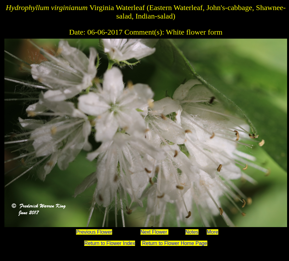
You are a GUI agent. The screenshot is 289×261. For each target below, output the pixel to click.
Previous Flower (94, 232)
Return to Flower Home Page (174, 243)
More (212, 232)
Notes (192, 232)
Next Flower (154, 232)
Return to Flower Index (109, 243)
